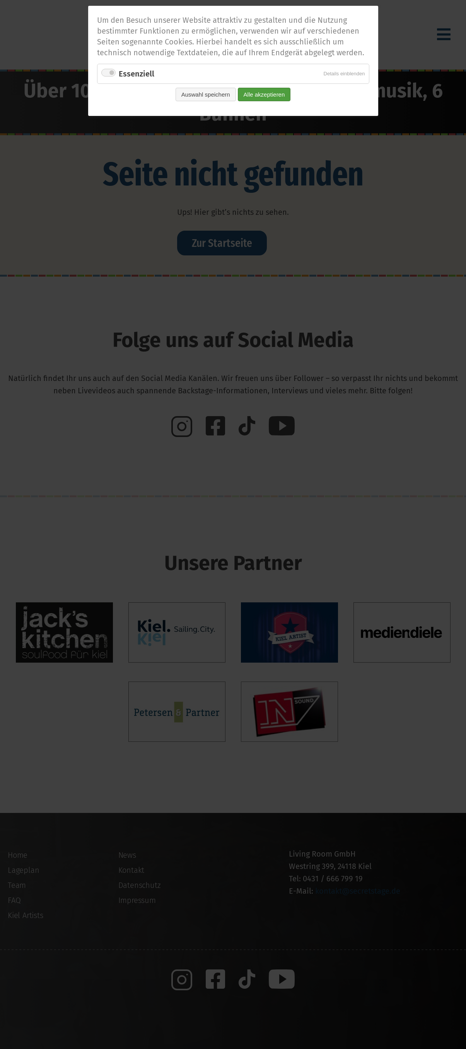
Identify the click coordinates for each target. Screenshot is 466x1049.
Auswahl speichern (205, 94)
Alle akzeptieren (264, 94)
